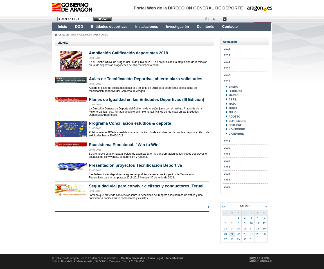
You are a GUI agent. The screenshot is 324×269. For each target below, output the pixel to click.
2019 (227, 141)
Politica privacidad (133, 258)
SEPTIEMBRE (237, 120)
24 (251, 234)
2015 (227, 61)
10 (251, 223)
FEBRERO (235, 91)
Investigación (177, 27)
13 (225, 228)
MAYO (232, 103)
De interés (205, 27)
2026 (227, 187)
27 (225, 239)
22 (238, 234)
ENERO (233, 86)
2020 (227, 147)
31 (251, 239)
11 (257, 223)
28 (232, 239)
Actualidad (84, 34)
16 (244, 228)
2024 (227, 174)
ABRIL (233, 99)
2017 (227, 74)
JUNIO (233, 108)
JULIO (232, 112)
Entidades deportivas (109, 27)
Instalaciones (146, 27)
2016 (227, 68)
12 (264, 223)
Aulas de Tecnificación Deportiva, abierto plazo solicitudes (145, 79)
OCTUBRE (235, 125)
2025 (227, 180)
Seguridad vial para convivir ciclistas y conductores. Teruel (146, 186)
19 (264, 228)
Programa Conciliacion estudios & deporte (130, 123)
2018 (95, 34)
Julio (245, 206)
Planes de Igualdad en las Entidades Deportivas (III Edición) (146, 99)
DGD (79, 27)
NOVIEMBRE (237, 129)
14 (232, 228)
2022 (227, 160)
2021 (227, 154)
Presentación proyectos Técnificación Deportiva (135, 165)
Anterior (223, 206)
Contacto (230, 27)
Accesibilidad (174, 258)
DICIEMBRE (236, 133)
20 (225, 234)
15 (238, 228)
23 (244, 234)
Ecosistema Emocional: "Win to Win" (124, 144)
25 (257, 234)
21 (232, 234)
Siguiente (265, 206)
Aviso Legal (155, 258)
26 (264, 234)
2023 (227, 167)
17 (251, 228)
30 (244, 239)
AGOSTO (234, 116)
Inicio (62, 27)
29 (238, 239)
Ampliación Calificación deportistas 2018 (128, 53)
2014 (227, 55)
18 (257, 228)
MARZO (233, 95)
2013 (227, 48)
